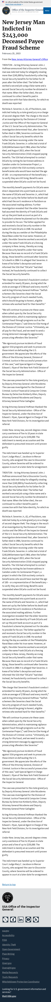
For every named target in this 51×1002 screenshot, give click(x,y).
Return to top (9, 884)
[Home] (22, 14)
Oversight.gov (9, 967)
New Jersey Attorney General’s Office (30, 59)
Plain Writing (8, 953)
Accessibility (8, 935)
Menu (47, 10)
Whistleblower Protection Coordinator (21, 981)
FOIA (4, 939)
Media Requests (10, 972)
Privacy (5, 958)
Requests (10, 977)
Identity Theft (9, 944)
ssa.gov (5, 930)
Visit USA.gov (9, 996)
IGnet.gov (7, 963)
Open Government (11, 949)
